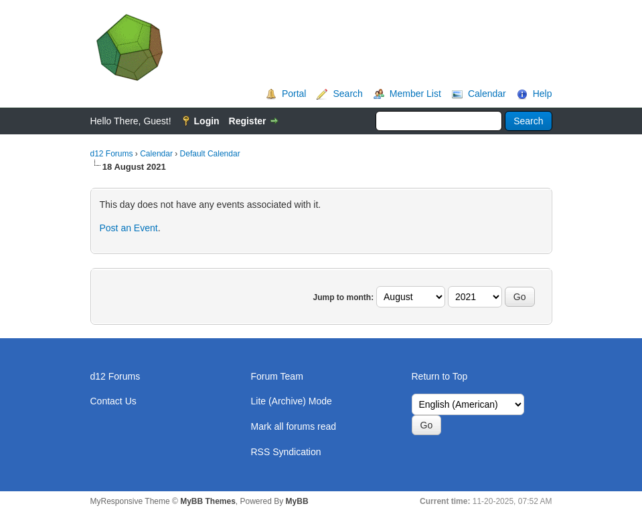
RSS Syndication (286, 451)
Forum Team (277, 376)
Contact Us (113, 401)
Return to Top (440, 376)
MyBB (297, 501)
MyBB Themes (208, 501)
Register (247, 121)
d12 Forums (111, 153)
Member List (415, 93)
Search (347, 93)
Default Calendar (210, 153)
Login (207, 121)
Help (542, 93)
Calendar (487, 93)
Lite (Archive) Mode (291, 401)
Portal (294, 93)
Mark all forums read (294, 426)
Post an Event (129, 228)
